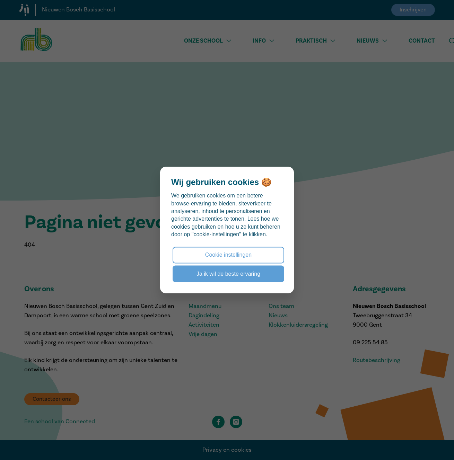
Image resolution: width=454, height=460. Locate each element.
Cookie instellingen (228, 255)
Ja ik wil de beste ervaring (228, 273)
